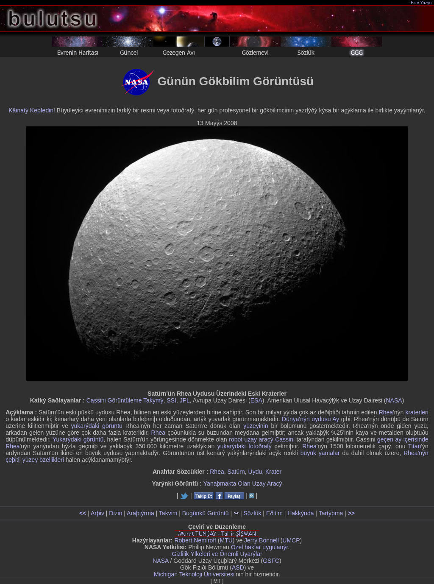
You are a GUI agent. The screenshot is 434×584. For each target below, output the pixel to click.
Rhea (386, 412)
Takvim (168, 513)
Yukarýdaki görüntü (78, 439)
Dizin (115, 513)
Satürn (236, 471)
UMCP (291, 540)
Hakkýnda (300, 513)
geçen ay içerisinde (402, 439)
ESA (256, 400)
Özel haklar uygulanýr (259, 547)
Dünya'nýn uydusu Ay (310, 419)
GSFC (271, 560)
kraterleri (416, 412)
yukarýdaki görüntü (96, 425)
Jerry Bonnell (261, 540)
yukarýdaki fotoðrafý (244, 446)
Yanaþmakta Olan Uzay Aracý (242, 483)
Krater (273, 471)
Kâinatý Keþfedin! (31, 110)
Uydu (255, 471)
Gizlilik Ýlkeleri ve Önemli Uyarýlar (217, 553)
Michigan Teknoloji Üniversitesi (194, 574)
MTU (226, 540)
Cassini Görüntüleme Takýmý (125, 400)
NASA (394, 400)
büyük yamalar (320, 453)
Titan (414, 446)
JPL (185, 400)
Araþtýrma (140, 513)
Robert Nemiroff (195, 540)
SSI (171, 400)
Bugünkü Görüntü (205, 513)
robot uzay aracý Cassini (262, 439)
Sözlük (252, 513)
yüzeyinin (255, 425)
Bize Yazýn (421, 2)
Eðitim (274, 513)
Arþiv (97, 513)
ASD (238, 567)
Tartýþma (331, 513)
